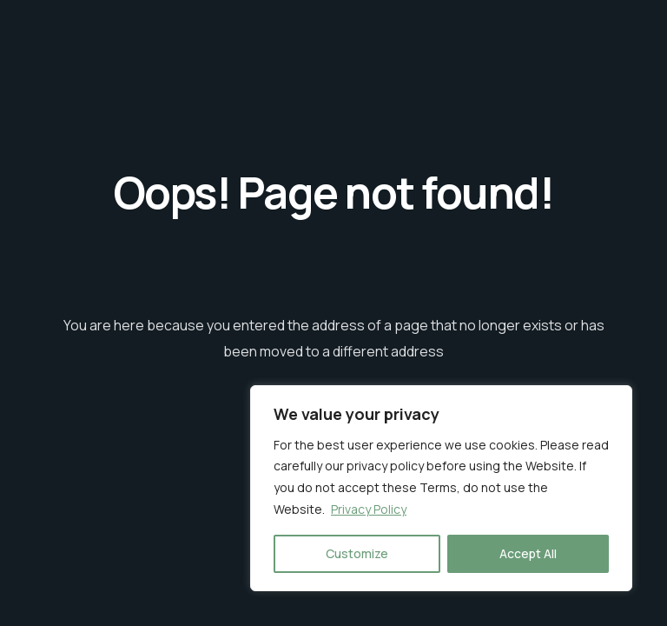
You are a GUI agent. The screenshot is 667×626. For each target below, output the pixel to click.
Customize (357, 553)
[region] (441, 488)
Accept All (528, 553)
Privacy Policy (368, 509)
